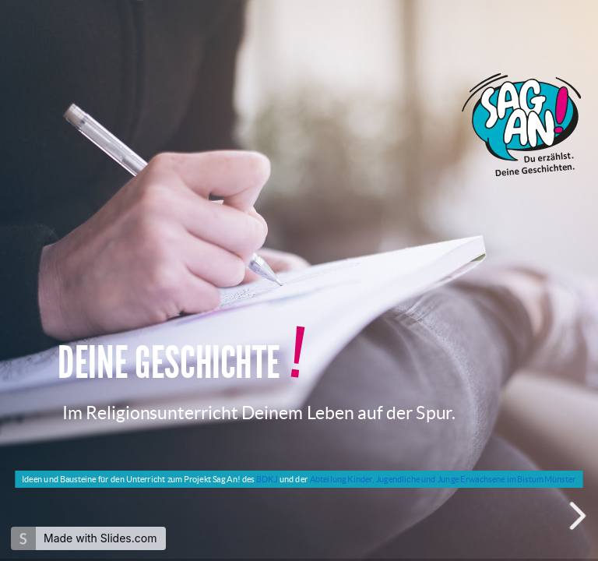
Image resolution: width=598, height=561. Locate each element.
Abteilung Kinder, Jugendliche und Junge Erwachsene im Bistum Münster (443, 479)
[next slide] (579, 516)
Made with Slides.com (100, 538)
